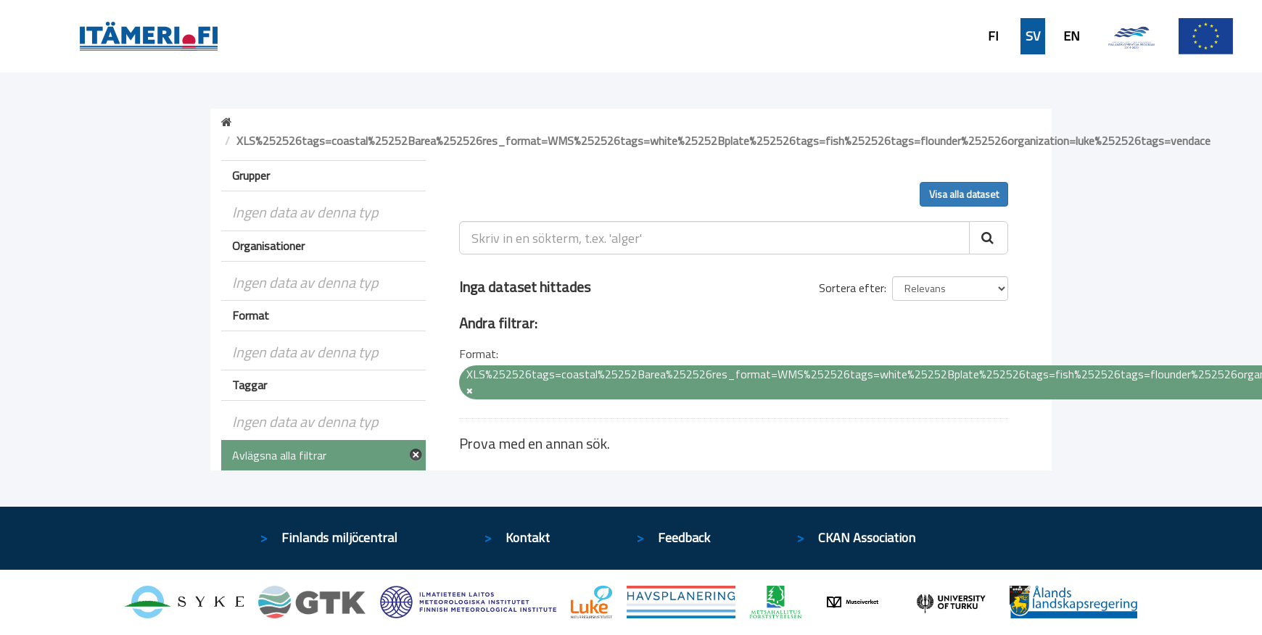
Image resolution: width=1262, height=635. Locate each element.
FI (993, 36)
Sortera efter (851, 287)
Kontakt (528, 537)
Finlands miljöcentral (339, 537)
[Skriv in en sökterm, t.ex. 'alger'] (714, 237)
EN (1071, 36)
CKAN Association (866, 537)
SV (1033, 36)
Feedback (684, 537)
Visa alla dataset (964, 194)
